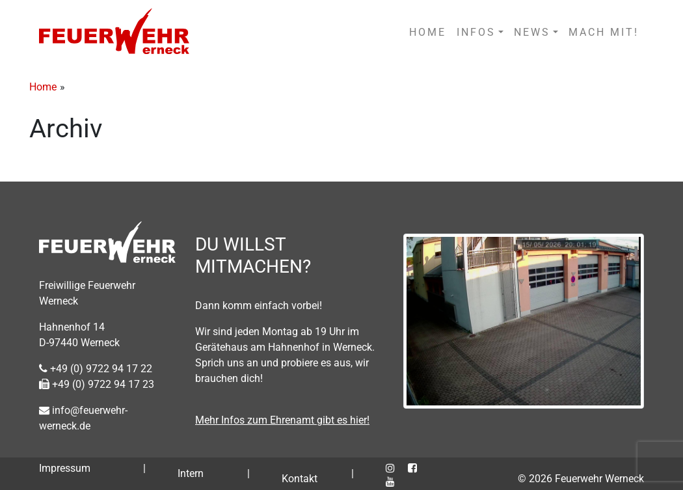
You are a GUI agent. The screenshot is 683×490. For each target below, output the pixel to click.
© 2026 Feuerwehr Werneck (581, 478)
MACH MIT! (604, 32)
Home (43, 87)
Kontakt (299, 478)
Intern (191, 473)
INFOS (476, 32)
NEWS (532, 32)
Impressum (64, 468)
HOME (427, 32)
